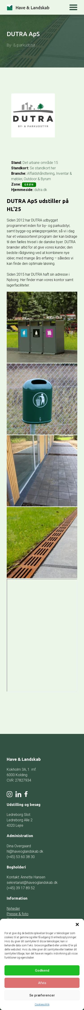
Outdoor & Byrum (37, 179)
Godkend (42, 970)
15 (56, 163)
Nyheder (13, 908)
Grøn (29, 184)
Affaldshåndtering (40, 173)
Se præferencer (42, 995)
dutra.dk (40, 190)
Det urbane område (38, 163)
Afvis (42, 983)
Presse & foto (17, 914)
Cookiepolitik (42, 1004)
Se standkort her (43, 168)
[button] (77, 924)
